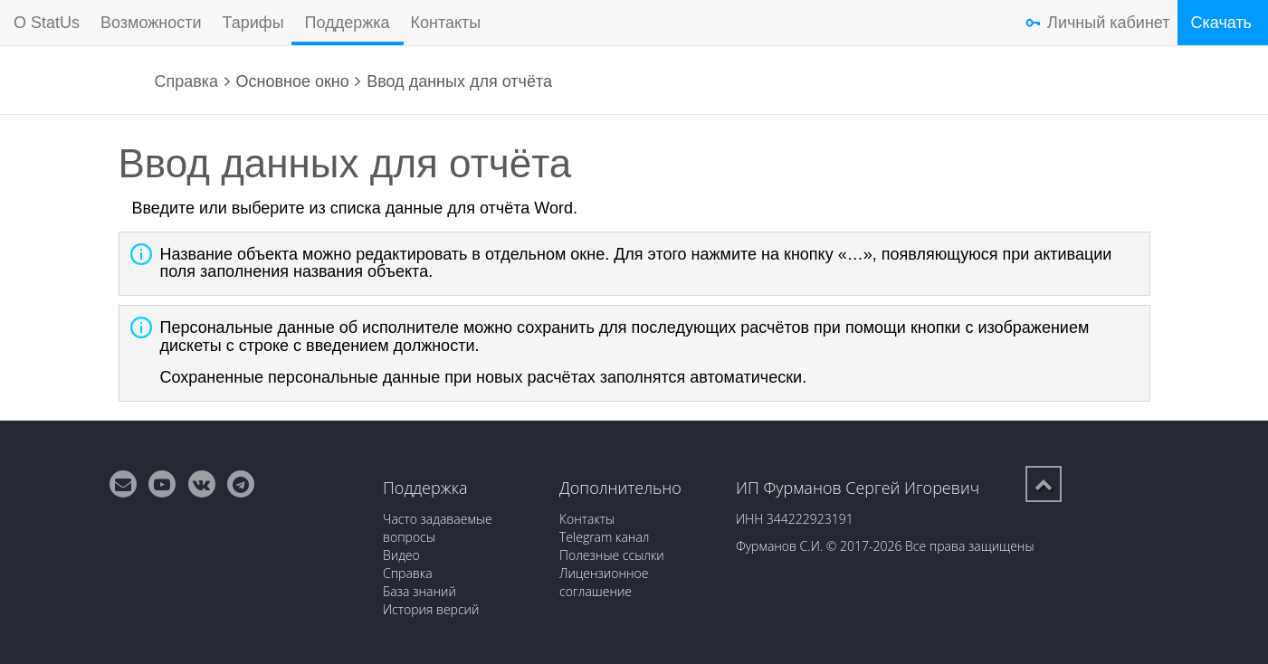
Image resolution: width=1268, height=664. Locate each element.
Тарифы (253, 23)
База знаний (419, 591)
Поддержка (347, 23)
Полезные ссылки (611, 555)
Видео (401, 555)
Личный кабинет (1108, 23)
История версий (431, 609)
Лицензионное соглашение (604, 582)
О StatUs (47, 23)
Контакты (446, 23)
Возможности (151, 23)
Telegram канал (604, 536)
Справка (187, 81)
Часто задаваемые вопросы (437, 527)
